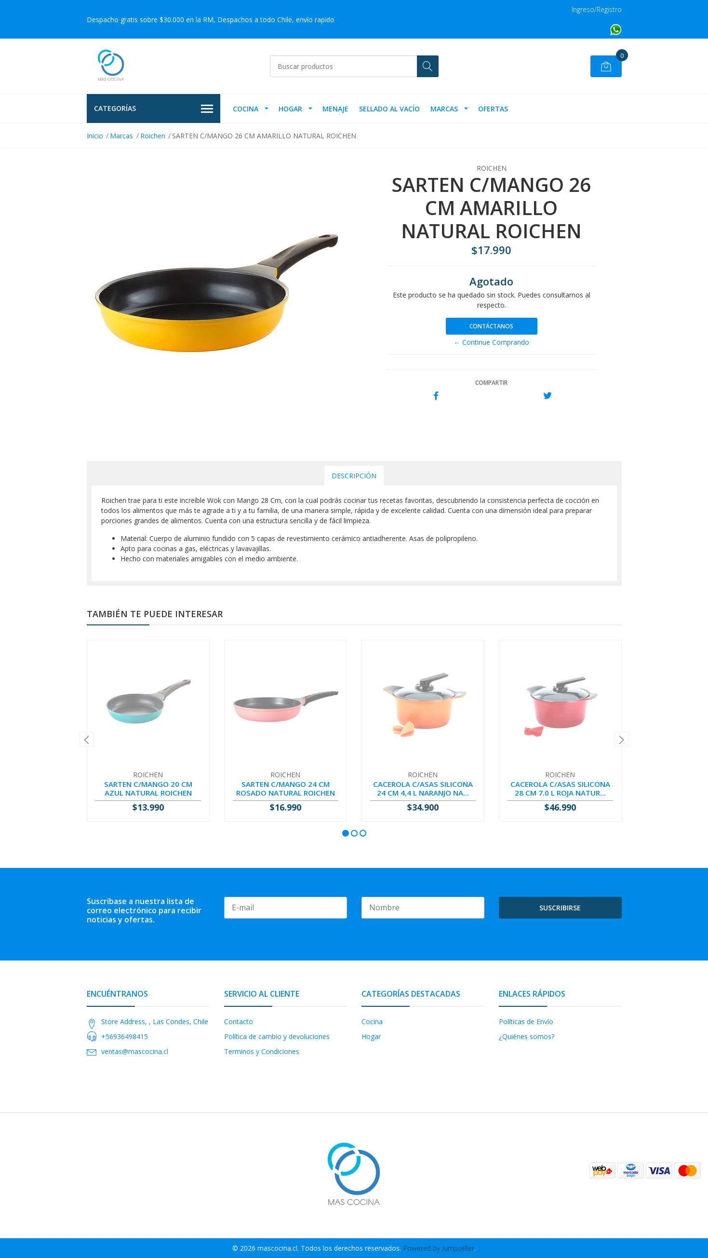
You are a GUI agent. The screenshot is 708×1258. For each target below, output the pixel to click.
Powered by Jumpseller (438, 1248)
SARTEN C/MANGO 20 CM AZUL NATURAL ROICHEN (148, 788)
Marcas (444, 108)
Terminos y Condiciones (261, 1051)
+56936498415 (124, 1036)
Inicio (95, 135)
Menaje (335, 108)
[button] (345, 833)
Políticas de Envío (526, 1021)
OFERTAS (493, 108)
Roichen (152, 135)
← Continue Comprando (491, 342)
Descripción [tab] (354, 475)
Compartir (491, 383)
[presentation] (87, 739)
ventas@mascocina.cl (134, 1051)
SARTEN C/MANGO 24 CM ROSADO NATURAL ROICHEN (285, 788)
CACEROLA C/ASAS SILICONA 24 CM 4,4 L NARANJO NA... (423, 788)
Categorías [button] (154, 109)
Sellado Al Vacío (389, 108)
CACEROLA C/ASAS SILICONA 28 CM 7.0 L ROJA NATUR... (560, 788)
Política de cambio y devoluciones (277, 1036)
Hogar (290, 108)
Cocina (245, 108)
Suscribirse (560, 907)
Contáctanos (491, 326)
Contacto (238, 1021)
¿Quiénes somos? (526, 1036)
